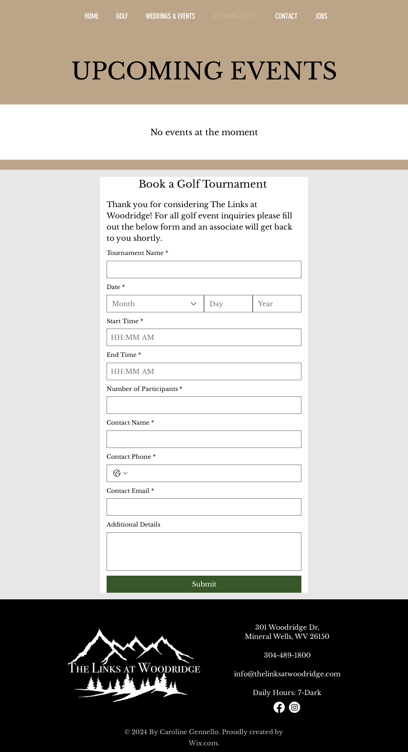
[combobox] (155, 303)
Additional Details (133, 524)
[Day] (225, 303)
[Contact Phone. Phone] (212, 473)
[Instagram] (294, 707)
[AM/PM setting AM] (150, 337)
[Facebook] (279, 707)
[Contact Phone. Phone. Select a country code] (120, 473)
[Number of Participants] (201, 405)
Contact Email (130, 491)
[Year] (274, 303)
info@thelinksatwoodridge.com (287, 674)
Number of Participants (144, 389)
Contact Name (130, 423)
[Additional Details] (204, 551)
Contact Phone (131, 457)
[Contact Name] (201, 439)
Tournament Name (137, 253)
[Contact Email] (201, 507)
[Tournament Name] (201, 269)
